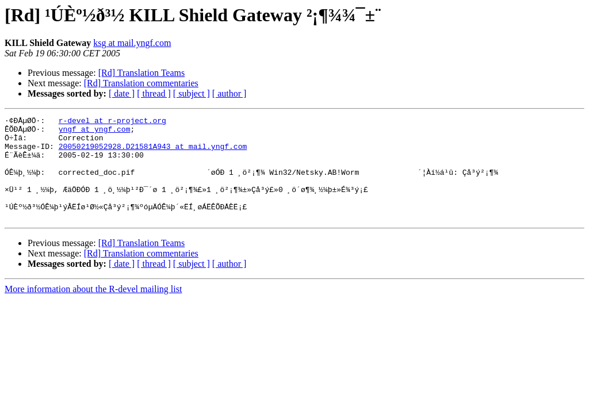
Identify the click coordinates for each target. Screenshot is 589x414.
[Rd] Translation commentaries (141, 83)
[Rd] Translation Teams (141, 73)
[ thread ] (154, 93)
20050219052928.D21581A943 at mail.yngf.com (153, 153)
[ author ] (229, 93)
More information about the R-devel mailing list (93, 310)
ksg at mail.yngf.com (132, 43)
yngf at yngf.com (95, 132)
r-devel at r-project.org (112, 122)
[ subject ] (191, 93)
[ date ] (122, 93)
